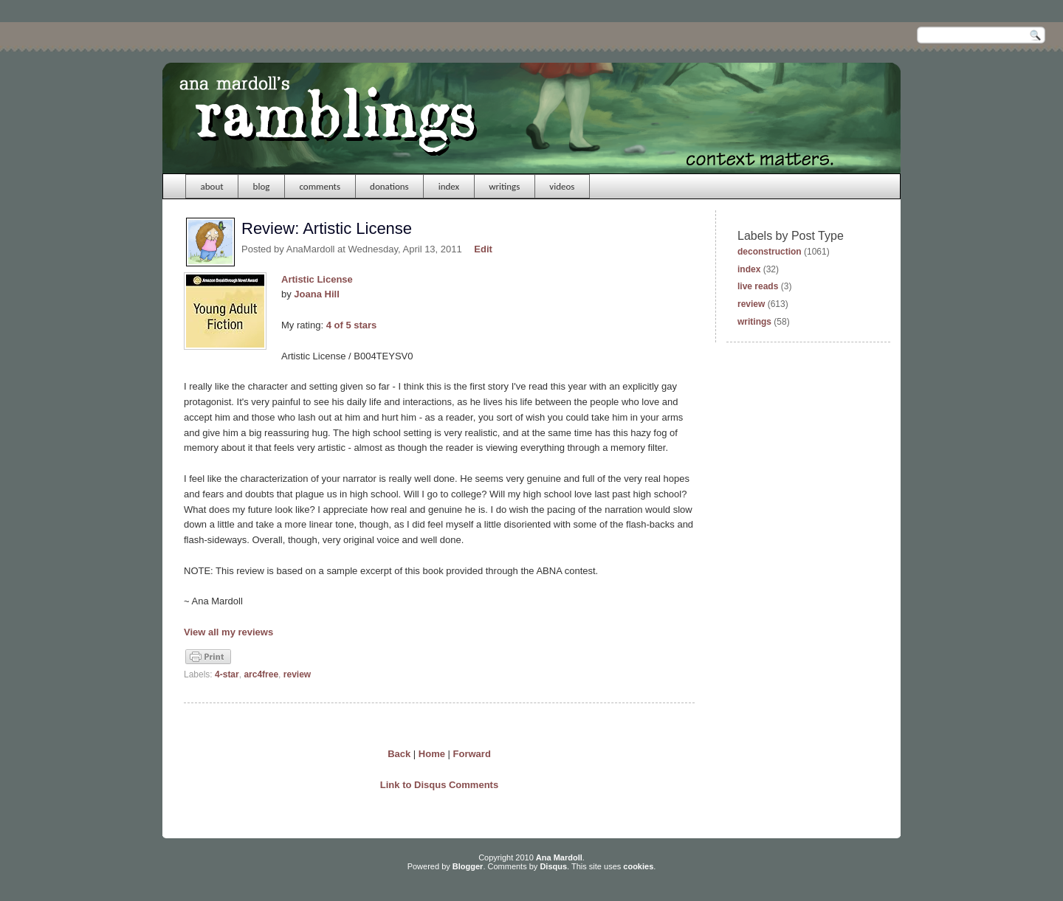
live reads (757, 286)
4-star (227, 674)
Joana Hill (316, 294)
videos (561, 186)
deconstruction (769, 251)
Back (399, 753)
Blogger (468, 866)
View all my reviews (228, 632)
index (449, 186)
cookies (638, 866)
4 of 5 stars (351, 325)
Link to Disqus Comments (439, 784)
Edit (483, 249)
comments (319, 186)
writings (504, 186)
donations (389, 186)
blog (261, 186)
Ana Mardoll (559, 857)
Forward (472, 753)
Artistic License (317, 279)
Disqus (553, 866)
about (212, 186)
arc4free (261, 674)
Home (432, 753)
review (297, 674)
